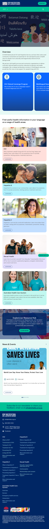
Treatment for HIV (7, 447)
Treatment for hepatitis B (27, 447)
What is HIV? (6, 440)
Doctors (4, 493)
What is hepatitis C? (8, 465)
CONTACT (42, 3)
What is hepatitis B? (25, 440)
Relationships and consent (27, 471)
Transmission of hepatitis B (27, 442)
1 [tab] (22, 42)
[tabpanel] (24, 29)
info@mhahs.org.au (34, 408)
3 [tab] (26, 42)
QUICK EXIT (43, 255)
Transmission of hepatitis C (10, 467)
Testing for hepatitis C (8, 470)
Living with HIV (6, 453)
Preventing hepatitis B (26, 450)
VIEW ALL (42, 344)
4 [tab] (28, 42)
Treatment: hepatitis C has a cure (10, 476)
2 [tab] (24, 42)
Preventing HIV (6, 450)
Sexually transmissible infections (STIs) (26, 465)
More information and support (8, 456)
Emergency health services (10, 495)
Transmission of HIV (8, 442)
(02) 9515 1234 (9, 423)
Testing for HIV (6, 445)
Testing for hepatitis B (26, 445)
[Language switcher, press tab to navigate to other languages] (5, 9)
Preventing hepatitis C (8, 472)
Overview (5, 490)
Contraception (24, 469)
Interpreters (5, 498)
